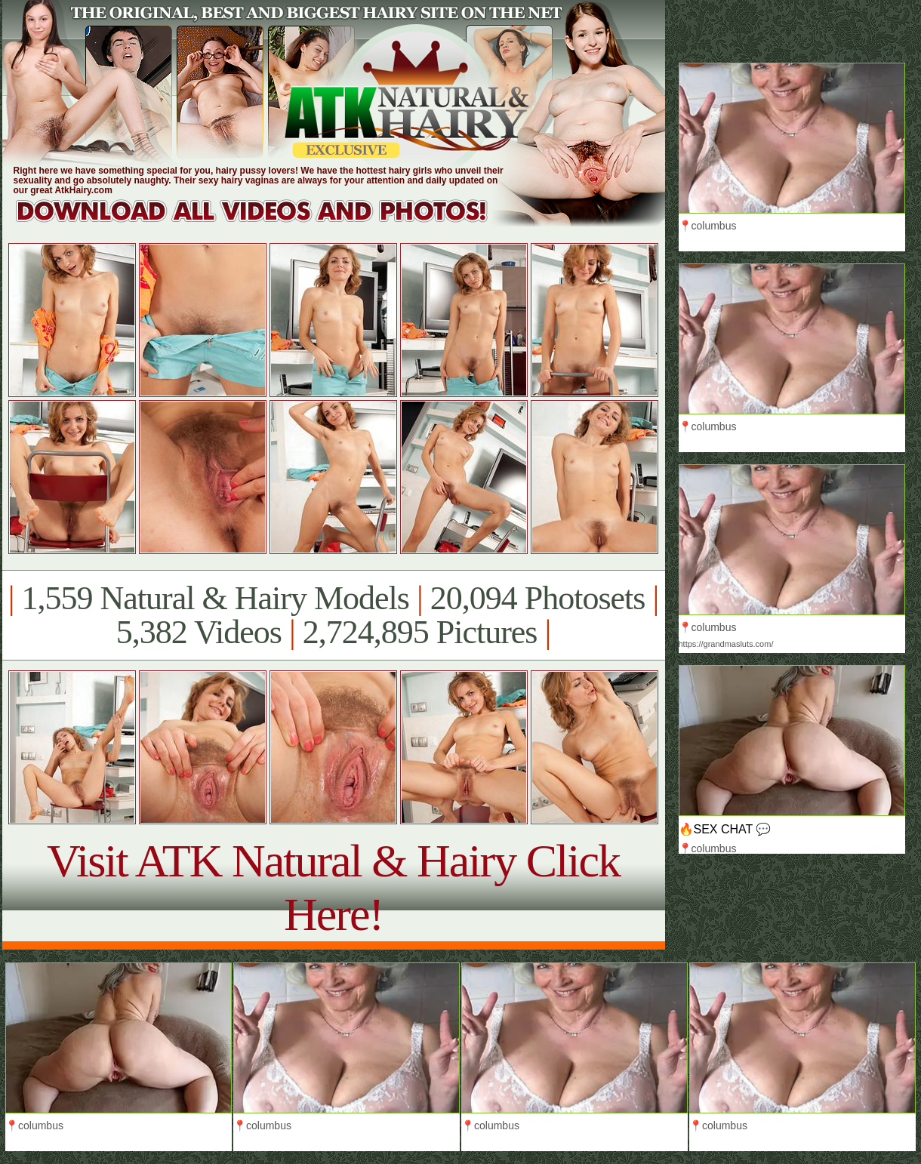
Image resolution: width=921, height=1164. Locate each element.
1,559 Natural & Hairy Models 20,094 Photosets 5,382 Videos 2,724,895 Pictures (333, 615)
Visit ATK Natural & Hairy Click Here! (333, 887)
